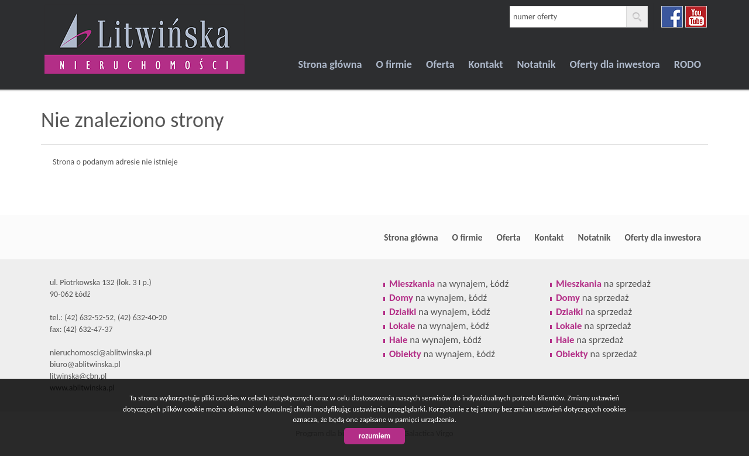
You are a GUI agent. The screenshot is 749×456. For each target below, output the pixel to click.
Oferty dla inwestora (615, 64)
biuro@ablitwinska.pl (85, 364)
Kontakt (485, 64)
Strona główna (330, 64)
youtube (696, 17)
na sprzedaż (603, 283)
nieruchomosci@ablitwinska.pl (101, 353)
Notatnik (536, 64)
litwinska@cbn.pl (78, 376)
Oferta (440, 64)
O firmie (394, 64)
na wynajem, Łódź (449, 283)
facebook (672, 17)
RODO (687, 64)
